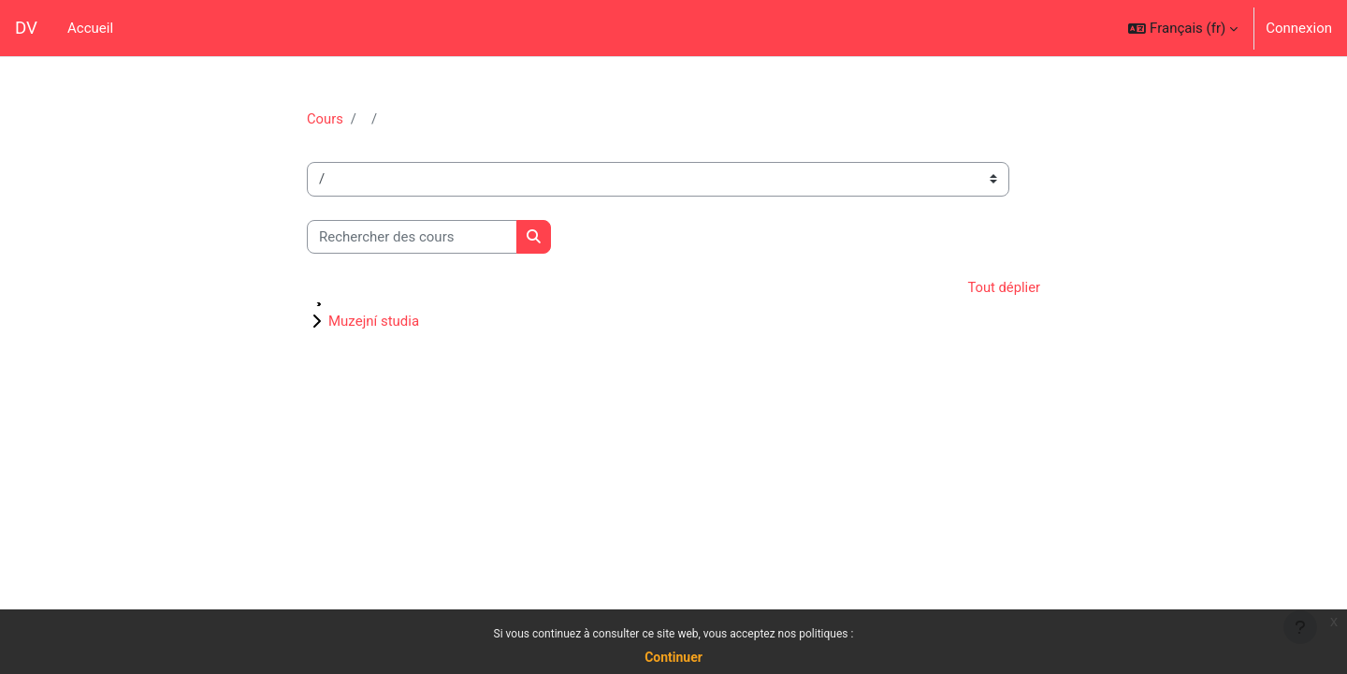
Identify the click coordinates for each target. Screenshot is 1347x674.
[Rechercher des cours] (412, 237)
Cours (325, 118)
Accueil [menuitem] (90, 28)
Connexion (1299, 28)
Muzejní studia (373, 322)
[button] (1183, 28)
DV (26, 28)
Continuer (673, 657)
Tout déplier (1003, 288)
